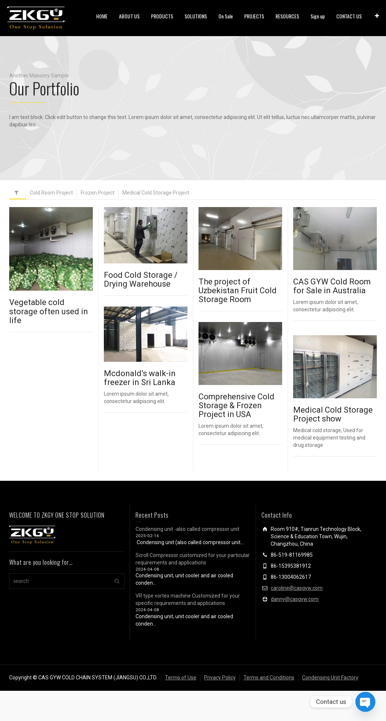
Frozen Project (98, 193)
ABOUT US (129, 16)
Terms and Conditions (268, 677)
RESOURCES (287, 16)
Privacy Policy (220, 677)
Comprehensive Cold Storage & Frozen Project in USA (233, 405)
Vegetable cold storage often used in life (48, 311)
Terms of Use (180, 677)
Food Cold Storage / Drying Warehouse (141, 279)
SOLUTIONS (196, 16)
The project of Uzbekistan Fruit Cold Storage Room (238, 290)
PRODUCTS (162, 16)
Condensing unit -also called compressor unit (187, 529)
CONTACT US (349, 16)
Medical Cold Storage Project (155, 193)
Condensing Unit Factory (330, 677)
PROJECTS (254, 16)
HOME (102, 16)
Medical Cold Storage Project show (331, 415)
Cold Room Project (51, 193)
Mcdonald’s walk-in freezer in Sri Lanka (140, 379)
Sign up (317, 16)
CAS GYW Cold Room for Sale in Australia (332, 286)
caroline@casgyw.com (297, 588)
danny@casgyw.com (295, 599)
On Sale (225, 16)
